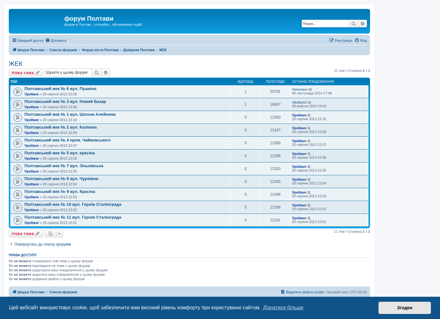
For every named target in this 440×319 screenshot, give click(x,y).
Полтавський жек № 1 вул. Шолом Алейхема (70, 114)
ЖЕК (15, 63)
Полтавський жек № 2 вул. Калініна (60, 127)
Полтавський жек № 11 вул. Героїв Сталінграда (72, 217)
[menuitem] (55, 40)
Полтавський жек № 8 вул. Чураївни (61, 178)
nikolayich (299, 102)
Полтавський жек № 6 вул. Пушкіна (60, 88)
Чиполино (300, 89)
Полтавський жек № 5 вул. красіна (59, 153)
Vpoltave (31, 94)
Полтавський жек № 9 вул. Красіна (59, 191)
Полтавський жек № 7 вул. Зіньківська (63, 165)
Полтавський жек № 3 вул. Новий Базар (65, 101)
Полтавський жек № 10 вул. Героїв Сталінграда (72, 204)
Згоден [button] (404, 307)
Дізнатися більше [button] (283, 307)
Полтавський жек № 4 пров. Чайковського (67, 140)
